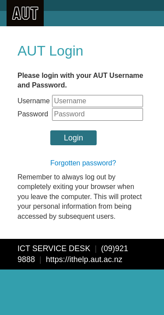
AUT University (25, 13)
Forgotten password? (83, 163)
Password (32, 114)
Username (33, 101)
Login (73, 137)
